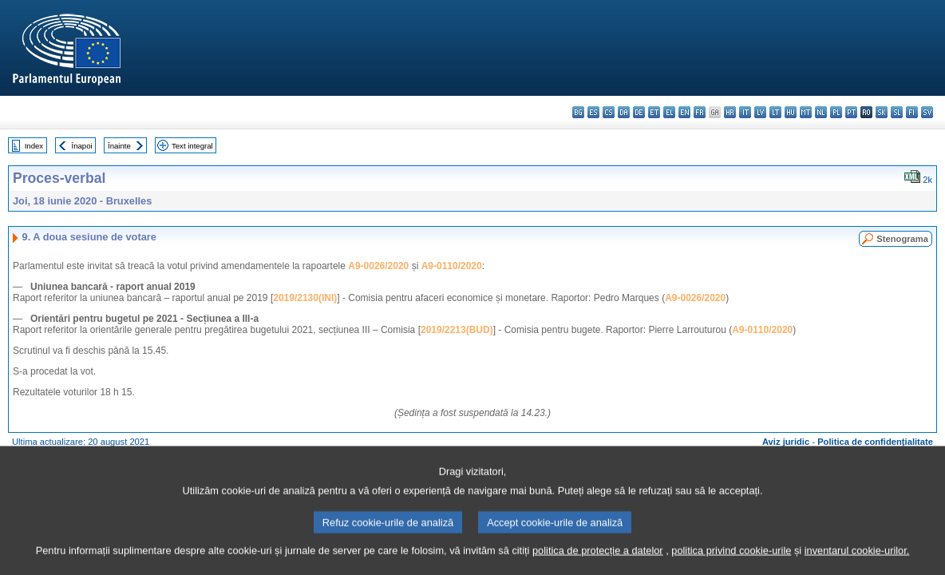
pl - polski (836, 112)
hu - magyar (791, 112)
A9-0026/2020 (378, 266)
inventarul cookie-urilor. (857, 565)
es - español (593, 112)
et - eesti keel (654, 112)
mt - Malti (806, 112)
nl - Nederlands (821, 112)
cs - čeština (609, 112)
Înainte (119, 145)
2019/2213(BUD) (457, 329)
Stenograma (902, 239)
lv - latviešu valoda (760, 112)
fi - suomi (912, 112)
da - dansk (624, 112)
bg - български (578, 112)
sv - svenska (927, 112)
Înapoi (82, 145)
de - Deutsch (639, 112)
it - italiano (745, 112)
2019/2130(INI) (305, 297)
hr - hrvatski (730, 112)
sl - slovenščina (897, 112)
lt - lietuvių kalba (775, 112)
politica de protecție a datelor (597, 565)
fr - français (700, 112)
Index (34, 145)
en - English (684, 112)
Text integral (192, 145)
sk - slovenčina (882, 112)
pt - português (851, 112)
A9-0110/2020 (451, 266)
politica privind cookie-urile (731, 565)
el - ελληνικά (669, 112)
